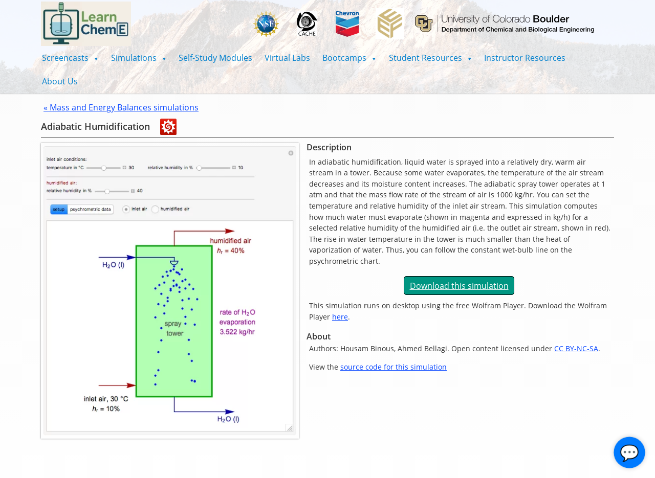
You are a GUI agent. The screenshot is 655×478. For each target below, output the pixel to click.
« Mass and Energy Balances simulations (121, 107)
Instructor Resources (524, 57)
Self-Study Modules (215, 57)
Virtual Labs (287, 57)
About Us (60, 81)
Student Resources (430, 57)
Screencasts (70, 57)
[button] (70, 58)
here (340, 317)
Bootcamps (349, 57)
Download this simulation (459, 285)
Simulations (139, 57)
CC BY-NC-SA (576, 348)
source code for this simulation (393, 367)
